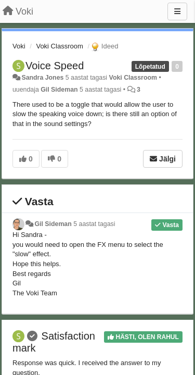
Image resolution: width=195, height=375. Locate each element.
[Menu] (177, 11)
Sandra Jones (42, 77)
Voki (18, 46)
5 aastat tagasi (94, 224)
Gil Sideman (59, 89)
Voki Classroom (59, 46)
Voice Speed (54, 65)
